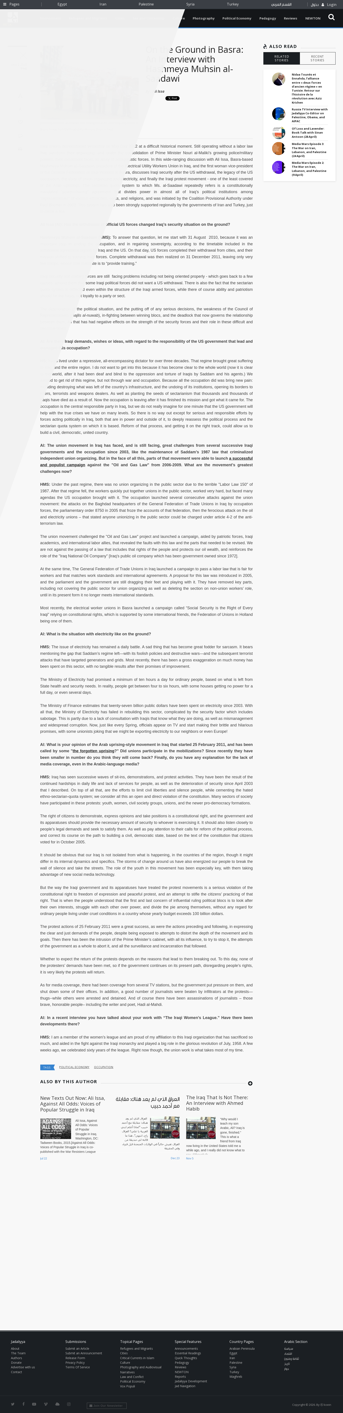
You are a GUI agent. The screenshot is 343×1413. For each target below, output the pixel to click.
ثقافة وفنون (291, 1359)
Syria (190, 4)
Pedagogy (267, 18)
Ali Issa (158, 91)
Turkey (233, 4)
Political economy (74, 1067)
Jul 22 (43, 1158)
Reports (180, 1376)
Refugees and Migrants (136, 1348)
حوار (286, 1369)
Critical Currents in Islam (137, 1358)
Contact (16, 1372)
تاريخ (287, 1364)
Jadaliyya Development (191, 1381)
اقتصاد (288, 1354)
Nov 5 (190, 1158)
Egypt (62, 4)
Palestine (146, 4)
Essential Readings (188, 1353)
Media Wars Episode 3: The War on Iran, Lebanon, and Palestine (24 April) (309, 150)
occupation (104, 1067)
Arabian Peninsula (242, 1348)
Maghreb (235, 1376)
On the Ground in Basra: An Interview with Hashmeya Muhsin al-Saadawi (194, 63)
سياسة (288, 1349)
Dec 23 (175, 1158)
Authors (16, 1358)
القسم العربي (281, 4)
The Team (18, 1353)
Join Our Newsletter (106, 1405)
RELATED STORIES (281, 58)
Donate (16, 1362)
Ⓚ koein (325, 1405)
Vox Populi (127, 1386)
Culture (125, 1362)
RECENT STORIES (317, 58)
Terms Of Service (77, 1367)
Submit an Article (77, 1348)
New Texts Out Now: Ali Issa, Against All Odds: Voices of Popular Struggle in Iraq (72, 1104)
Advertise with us (23, 1367)
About (15, 1348)
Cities (124, 1353)
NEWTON (312, 18)
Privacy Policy (75, 1362)
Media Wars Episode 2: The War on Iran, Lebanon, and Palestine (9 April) (309, 169)
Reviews (290, 18)
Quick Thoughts (186, 1358)
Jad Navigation (185, 1386)
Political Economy (236, 18)
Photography (204, 18)
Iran (103, 4)
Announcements (186, 1348)
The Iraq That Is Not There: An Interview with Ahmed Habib (217, 1103)
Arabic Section (295, 1341)
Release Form (75, 1358)
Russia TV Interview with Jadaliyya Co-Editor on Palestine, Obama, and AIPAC (310, 115)
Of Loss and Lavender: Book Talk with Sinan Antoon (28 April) (308, 132)
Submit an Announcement (83, 1353)
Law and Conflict (132, 1377)
